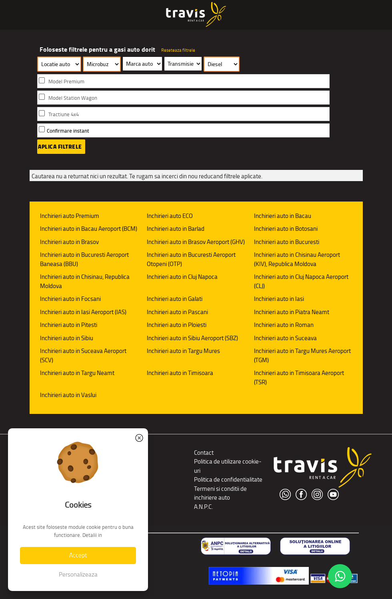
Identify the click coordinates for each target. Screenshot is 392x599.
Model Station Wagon (72, 98)
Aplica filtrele (60, 146)
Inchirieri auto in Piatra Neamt (291, 312)
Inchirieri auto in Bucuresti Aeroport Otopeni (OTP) (191, 259)
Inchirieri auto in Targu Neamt (77, 373)
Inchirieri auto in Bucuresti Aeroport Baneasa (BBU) (84, 259)
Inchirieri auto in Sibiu (66, 338)
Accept (78, 555)
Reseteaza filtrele (178, 50)
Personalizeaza (78, 574)
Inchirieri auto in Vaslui (68, 395)
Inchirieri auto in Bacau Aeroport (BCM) (88, 229)
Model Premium (66, 81)
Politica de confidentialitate (228, 479)
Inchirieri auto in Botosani (286, 229)
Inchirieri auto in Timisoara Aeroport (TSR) (299, 377)
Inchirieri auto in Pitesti (68, 325)
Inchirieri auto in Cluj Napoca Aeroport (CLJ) (301, 281)
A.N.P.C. (203, 507)
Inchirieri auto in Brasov (69, 242)
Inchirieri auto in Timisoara (180, 373)
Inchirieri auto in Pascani (177, 312)
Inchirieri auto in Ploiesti (176, 325)
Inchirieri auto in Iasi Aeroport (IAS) (83, 312)
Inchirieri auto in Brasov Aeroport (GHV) (196, 242)
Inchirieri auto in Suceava (285, 338)
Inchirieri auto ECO (170, 216)
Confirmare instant (68, 130)
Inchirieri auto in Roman (284, 325)
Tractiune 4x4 (63, 114)
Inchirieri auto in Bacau (282, 216)
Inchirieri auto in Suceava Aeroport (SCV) (83, 355)
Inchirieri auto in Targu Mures (183, 351)
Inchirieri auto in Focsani (70, 299)
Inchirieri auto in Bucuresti (286, 242)
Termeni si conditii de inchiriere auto (220, 493)
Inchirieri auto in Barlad (175, 229)
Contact (204, 453)
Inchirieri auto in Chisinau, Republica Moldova (85, 281)
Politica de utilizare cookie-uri (228, 466)
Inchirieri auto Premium (69, 216)
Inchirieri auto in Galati (174, 299)
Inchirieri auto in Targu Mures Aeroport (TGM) (302, 355)
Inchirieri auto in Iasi (279, 299)
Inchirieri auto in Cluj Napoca (182, 277)
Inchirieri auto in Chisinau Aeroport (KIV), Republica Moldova (297, 259)
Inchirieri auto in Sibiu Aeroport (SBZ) (192, 338)
